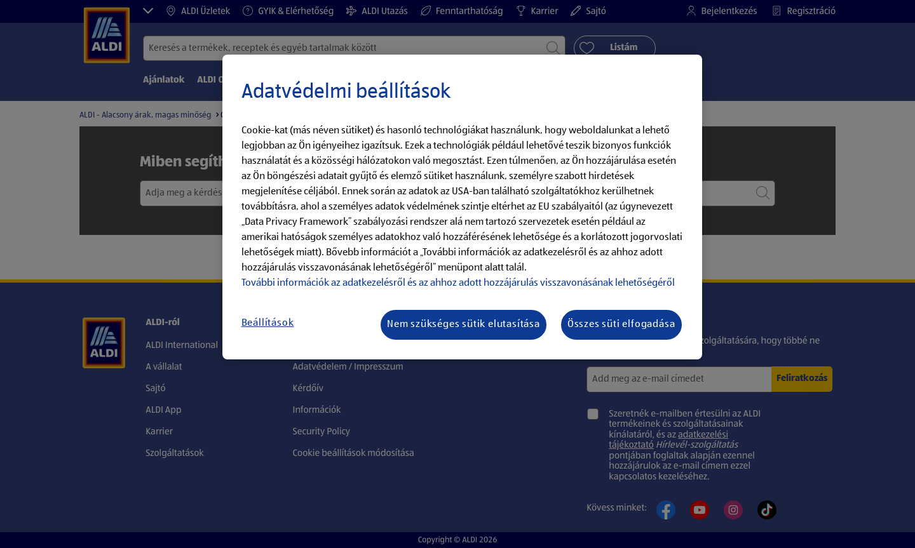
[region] (462, 207)
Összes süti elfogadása (621, 324)
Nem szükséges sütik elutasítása (463, 324)
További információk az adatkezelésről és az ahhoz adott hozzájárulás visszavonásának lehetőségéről (458, 283)
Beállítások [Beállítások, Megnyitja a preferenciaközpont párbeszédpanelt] (267, 323)
